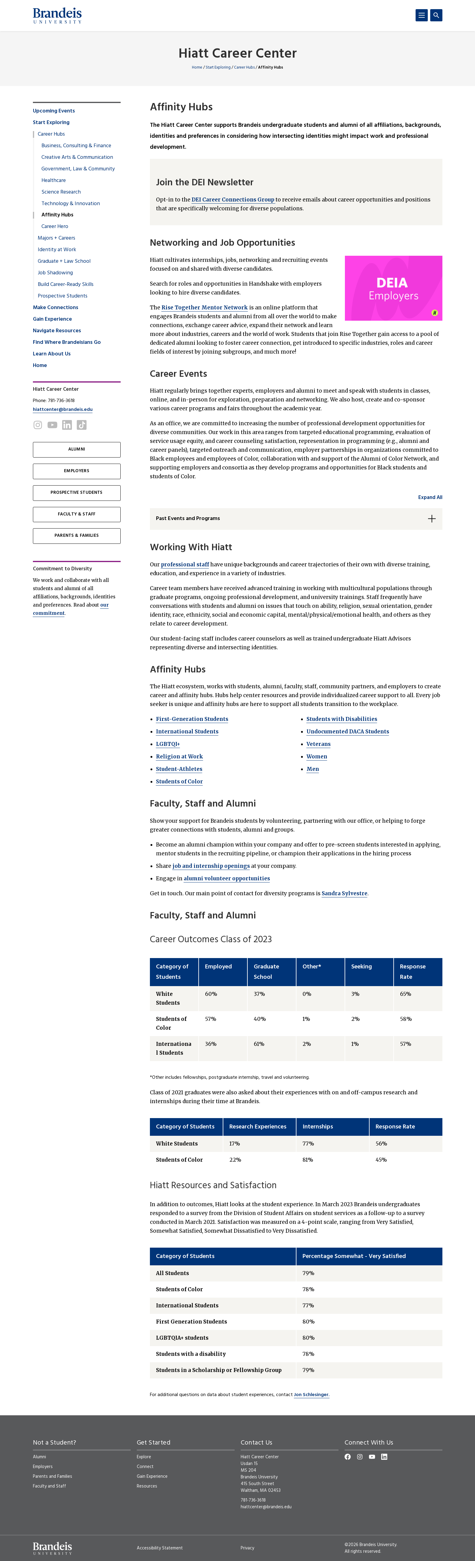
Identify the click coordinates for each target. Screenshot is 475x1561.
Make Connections (55, 308)
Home (197, 67)
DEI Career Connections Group (233, 199)
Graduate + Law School (64, 261)
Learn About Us (52, 354)
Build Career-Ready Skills (66, 284)
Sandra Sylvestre (344, 893)
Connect (145, 1466)
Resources (147, 1486)
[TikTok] (82, 425)
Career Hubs (244, 67)
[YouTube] (372, 1457)
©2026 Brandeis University (370, 1545)
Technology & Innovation (70, 204)
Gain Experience (52, 319)
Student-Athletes (179, 769)
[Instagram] (38, 425)
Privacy (247, 1548)
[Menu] (422, 15)
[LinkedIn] (67, 425)
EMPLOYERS (76, 471)
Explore (144, 1457)
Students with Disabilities (342, 719)
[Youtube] (52, 425)
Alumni (39, 1457)
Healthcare (53, 180)
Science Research (61, 192)
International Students (187, 731)
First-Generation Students (192, 719)
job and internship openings (211, 866)
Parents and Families (52, 1476)
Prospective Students (62, 296)
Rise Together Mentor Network (204, 307)
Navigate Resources (57, 331)
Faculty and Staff (49, 1486)
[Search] (436, 15)
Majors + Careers (56, 238)
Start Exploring (218, 67)
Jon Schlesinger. (312, 1395)
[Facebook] (348, 1457)
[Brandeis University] (57, 15)
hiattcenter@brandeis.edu (63, 410)
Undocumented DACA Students (348, 731)
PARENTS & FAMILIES (77, 535)
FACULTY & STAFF (76, 514)
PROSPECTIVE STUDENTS (76, 492)
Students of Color (179, 781)
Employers (43, 1466)
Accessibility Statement (160, 1548)
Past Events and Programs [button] (188, 518)
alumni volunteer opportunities (227, 878)
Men (313, 769)
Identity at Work (57, 250)
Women (317, 756)
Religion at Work (179, 756)
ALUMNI (76, 449)
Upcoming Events (54, 111)
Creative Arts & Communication (77, 157)
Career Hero (54, 226)
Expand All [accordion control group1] (430, 498)
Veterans (319, 744)
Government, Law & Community (78, 169)
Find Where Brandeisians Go (67, 342)
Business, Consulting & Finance (76, 146)
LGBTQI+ (168, 744)
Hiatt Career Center (238, 54)
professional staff (185, 564)
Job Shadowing (55, 273)
